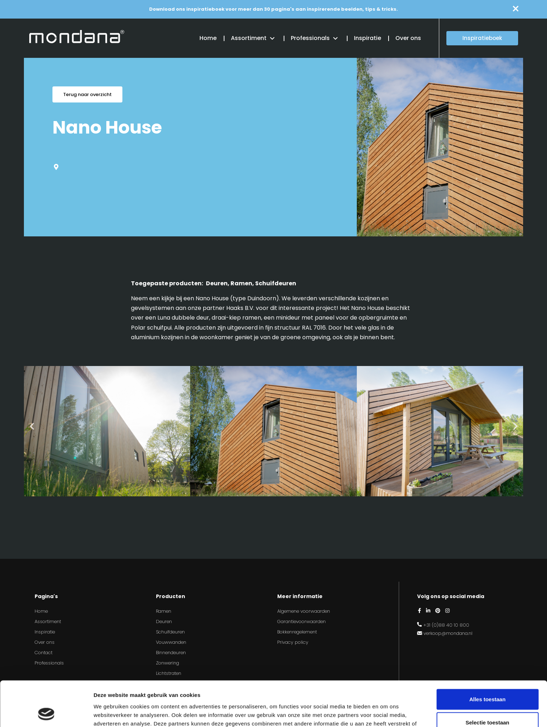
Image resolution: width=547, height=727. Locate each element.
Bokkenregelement (297, 631)
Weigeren (487, 704)
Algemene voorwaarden (303, 611)
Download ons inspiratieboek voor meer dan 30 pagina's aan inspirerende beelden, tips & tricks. (273, 9)
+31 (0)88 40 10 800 (446, 625)
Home (208, 38)
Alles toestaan (487, 657)
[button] (31, 425)
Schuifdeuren (170, 631)
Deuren (164, 621)
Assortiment (249, 38)
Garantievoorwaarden (301, 621)
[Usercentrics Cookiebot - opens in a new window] (46, 713)
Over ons (408, 38)
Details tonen (385, 713)
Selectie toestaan (488, 680)
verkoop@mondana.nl (448, 633)
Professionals (310, 38)
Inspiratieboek (482, 38)
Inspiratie (367, 38)
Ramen (163, 611)
